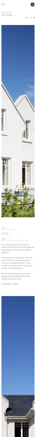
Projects (6, 12)
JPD (3, 4)
